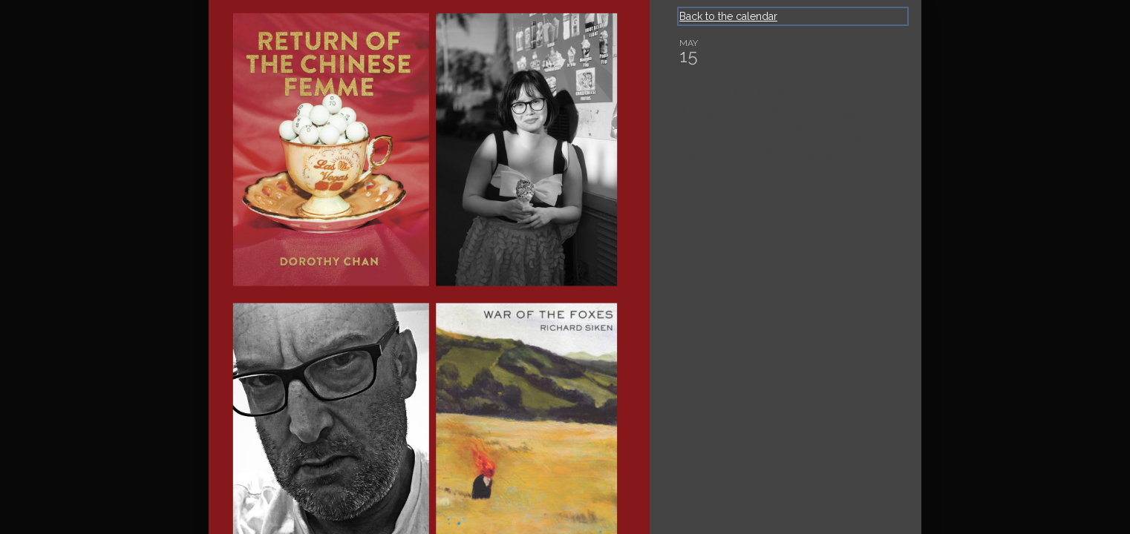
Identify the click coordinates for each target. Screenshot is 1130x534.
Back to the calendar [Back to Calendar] (728, 16)
